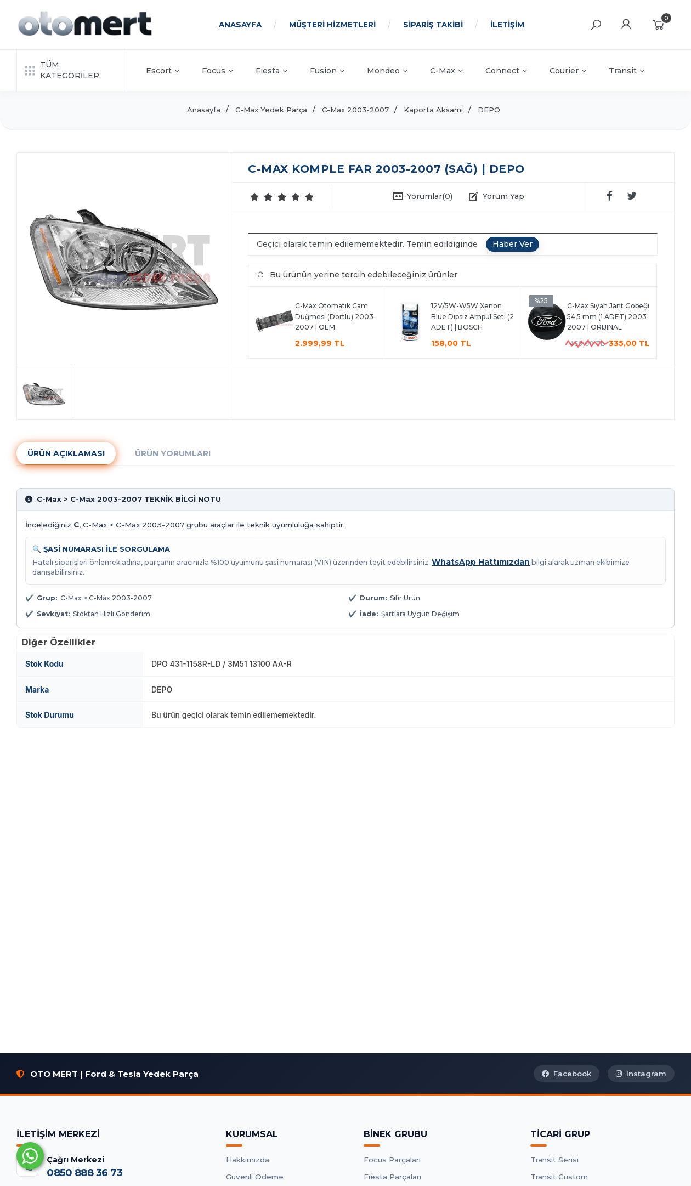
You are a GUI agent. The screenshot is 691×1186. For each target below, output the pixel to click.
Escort (162, 71)
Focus (217, 71)
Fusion (327, 71)
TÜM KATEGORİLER (62, 70)
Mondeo (387, 71)
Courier (568, 71)
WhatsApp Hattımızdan (481, 562)
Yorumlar (429, 196)
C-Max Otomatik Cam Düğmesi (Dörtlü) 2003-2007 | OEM (335, 316)
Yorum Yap (503, 196)
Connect (506, 71)
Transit (626, 71)
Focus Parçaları (392, 1159)
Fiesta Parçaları (392, 1176)
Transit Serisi (554, 1159)
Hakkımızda (247, 1159)
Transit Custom (559, 1176)
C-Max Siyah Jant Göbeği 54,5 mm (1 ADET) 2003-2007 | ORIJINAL (608, 316)
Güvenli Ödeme (255, 1176)
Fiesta (271, 71)
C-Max (446, 71)
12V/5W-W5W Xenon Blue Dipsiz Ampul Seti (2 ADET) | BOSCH (472, 316)
